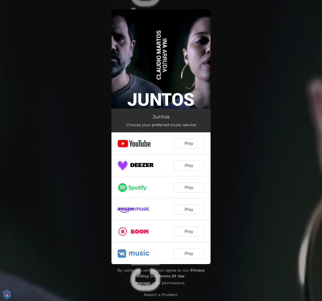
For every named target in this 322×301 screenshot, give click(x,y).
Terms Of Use (172, 276)
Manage (143, 283)
